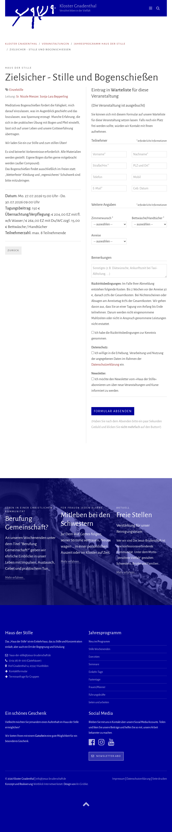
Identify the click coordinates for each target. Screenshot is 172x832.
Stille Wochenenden (99, 649)
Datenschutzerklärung (105, 364)
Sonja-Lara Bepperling (54, 96)
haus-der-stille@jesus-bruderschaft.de (30, 655)
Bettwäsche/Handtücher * (148, 218)
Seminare (94, 664)
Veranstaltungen (55, 44)
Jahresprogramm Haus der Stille (99, 44)
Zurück (13, 250)
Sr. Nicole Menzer (27, 96)
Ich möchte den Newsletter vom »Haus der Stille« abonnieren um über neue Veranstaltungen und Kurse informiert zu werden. (124, 384)
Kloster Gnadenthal (78, 7)
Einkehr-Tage (96, 672)
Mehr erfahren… (15, 577)
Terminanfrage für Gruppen (24, 676)
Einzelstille (16, 89)
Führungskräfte (97, 694)
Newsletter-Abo (106, 756)
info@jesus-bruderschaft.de (51, 778)
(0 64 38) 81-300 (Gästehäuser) (25, 660)
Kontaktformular (18, 671)
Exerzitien (94, 656)
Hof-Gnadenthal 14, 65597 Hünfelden (28, 666)
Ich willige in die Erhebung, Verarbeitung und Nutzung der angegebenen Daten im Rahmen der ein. (127, 358)
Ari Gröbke (82, 784)
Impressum (118, 778)
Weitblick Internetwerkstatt (48, 784)
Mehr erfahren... (126, 572)
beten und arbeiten (99, 702)
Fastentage (94, 679)
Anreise (96, 235)
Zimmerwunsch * (102, 218)
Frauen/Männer (97, 687)
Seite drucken (159, 778)
